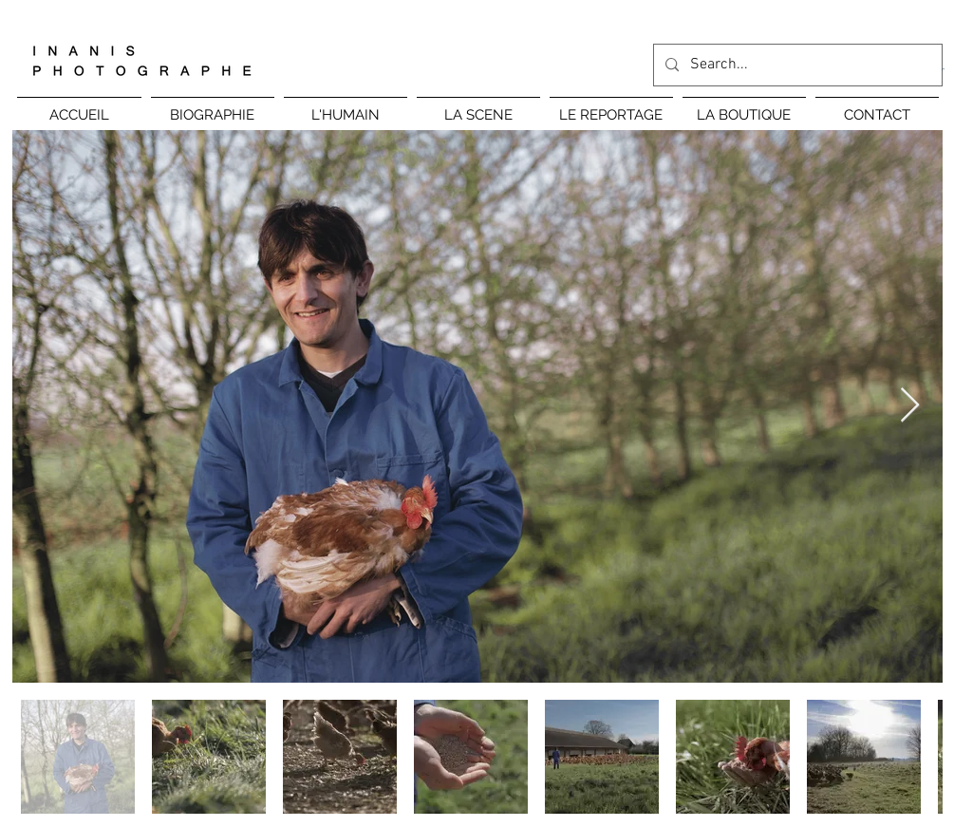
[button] (345, 107)
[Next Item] (910, 405)
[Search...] (796, 65)
